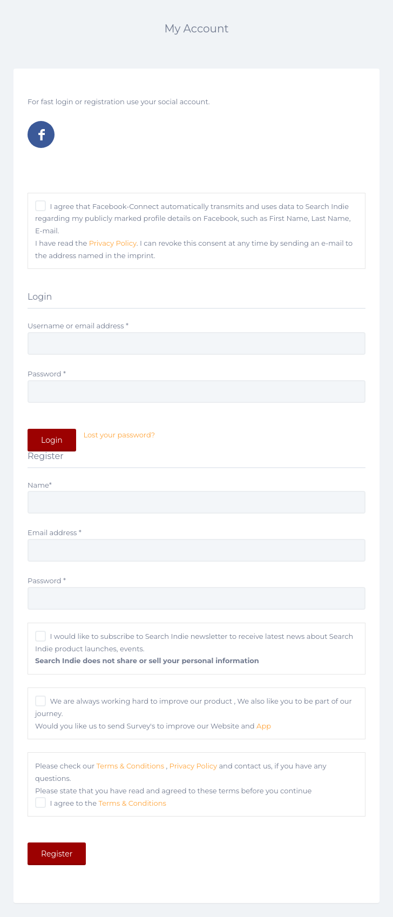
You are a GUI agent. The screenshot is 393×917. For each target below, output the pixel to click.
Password (47, 373)
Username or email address (78, 325)
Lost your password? (119, 434)
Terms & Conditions (130, 765)
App (263, 726)
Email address (55, 532)
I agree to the (108, 803)
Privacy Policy (113, 243)
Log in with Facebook (41, 134)
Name (40, 485)
